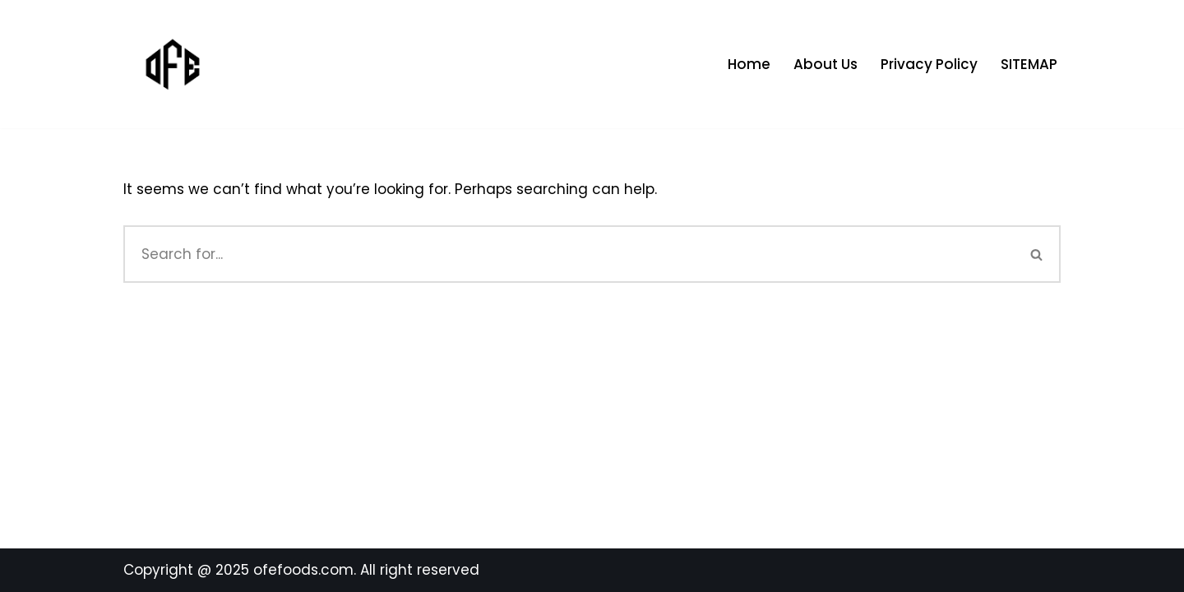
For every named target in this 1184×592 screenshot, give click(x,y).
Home (749, 64)
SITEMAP (1029, 64)
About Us (825, 64)
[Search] (568, 254)
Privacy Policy (929, 64)
